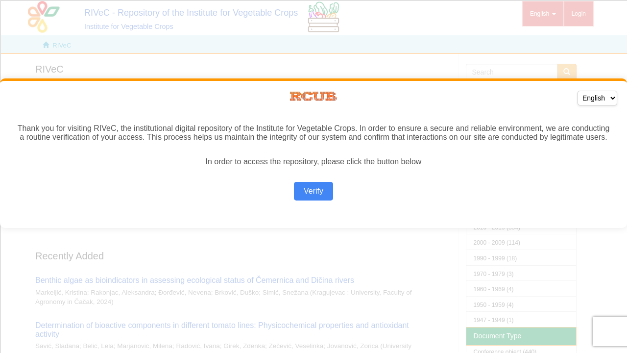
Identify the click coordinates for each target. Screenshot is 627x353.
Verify (313, 191)
